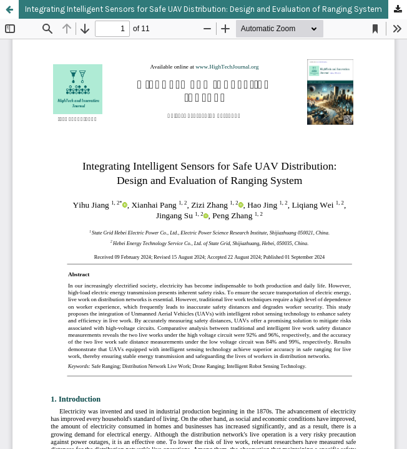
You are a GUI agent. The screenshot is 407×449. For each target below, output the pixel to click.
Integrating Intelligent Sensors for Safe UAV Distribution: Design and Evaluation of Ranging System (203, 9)
